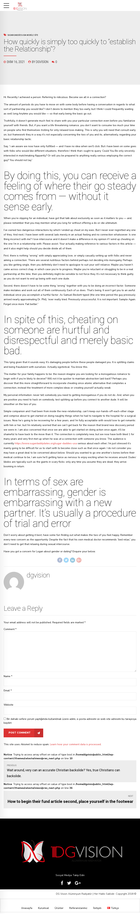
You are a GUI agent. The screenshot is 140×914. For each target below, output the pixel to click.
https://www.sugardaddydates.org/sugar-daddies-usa (46, 443)
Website (8, 706)
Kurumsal (43, 909)
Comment (10, 629)
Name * (8, 677)
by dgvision (40, 62)
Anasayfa (26, 909)
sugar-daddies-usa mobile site (22, 35)
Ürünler (59, 909)
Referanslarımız (78, 909)
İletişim (97, 909)
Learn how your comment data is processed (75, 745)
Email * (8, 691)
